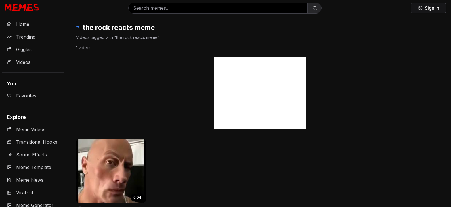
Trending (21, 37)
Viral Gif (20, 192)
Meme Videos (26, 129)
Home (18, 24)
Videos (18, 62)
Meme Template (29, 167)
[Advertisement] (260, 93)
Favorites (21, 96)
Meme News (25, 180)
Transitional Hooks (32, 142)
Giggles (19, 49)
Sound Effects (27, 155)
